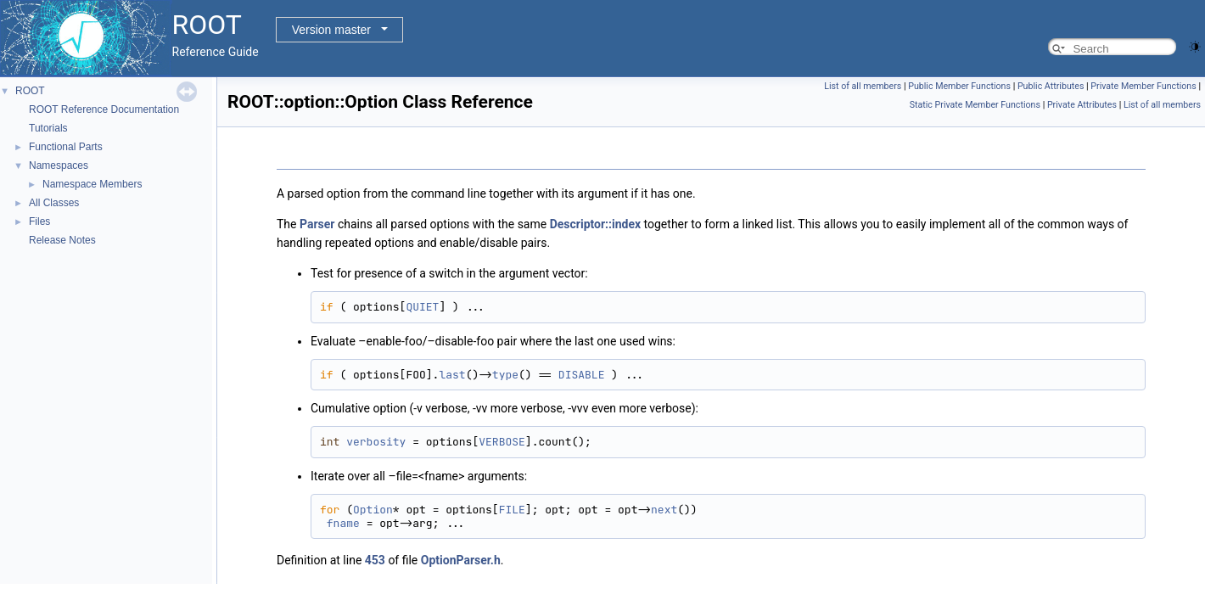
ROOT (30, 91)
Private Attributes (1082, 104)
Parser (317, 224)
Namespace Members (92, 184)
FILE (512, 509)
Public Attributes (1050, 86)
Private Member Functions (1143, 86)
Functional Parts (66, 147)
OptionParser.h (461, 560)
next (664, 509)
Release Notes (62, 240)
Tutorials (48, 128)
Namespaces (58, 165)
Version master (331, 29)
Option (373, 509)
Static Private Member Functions (975, 104)
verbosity (376, 441)
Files (39, 221)
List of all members (862, 86)
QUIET (422, 307)
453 (375, 560)
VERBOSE (502, 441)
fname (343, 523)
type (505, 374)
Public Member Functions (959, 86)
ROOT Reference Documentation (104, 109)
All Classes (54, 203)
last (452, 374)
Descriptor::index (595, 224)
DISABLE (581, 374)
